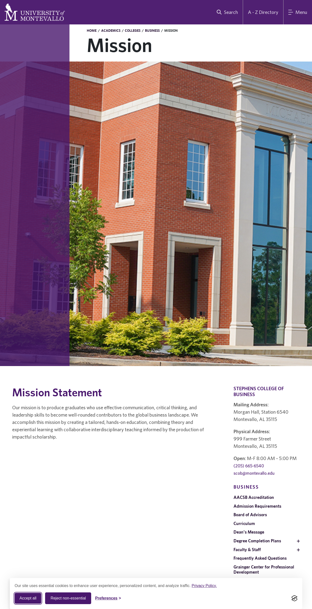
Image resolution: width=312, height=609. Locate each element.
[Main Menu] (297, 12)
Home (92, 30)
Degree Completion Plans (257, 540)
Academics (110, 30)
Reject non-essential (68, 598)
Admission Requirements (257, 506)
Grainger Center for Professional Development (264, 569)
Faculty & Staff (247, 549)
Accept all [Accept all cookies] (28, 598)
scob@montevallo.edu (254, 473)
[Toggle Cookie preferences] (108, 598)
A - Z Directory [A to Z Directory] (263, 12)
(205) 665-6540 (249, 465)
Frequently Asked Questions (260, 558)
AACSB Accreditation (254, 497)
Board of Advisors (250, 514)
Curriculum (244, 523)
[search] (226, 12)
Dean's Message (249, 532)
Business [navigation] (246, 487)
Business (152, 30)
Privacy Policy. (204, 586)
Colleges (132, 30)
